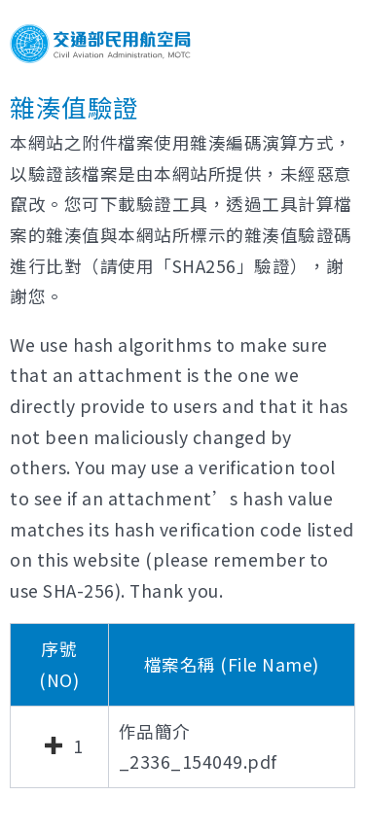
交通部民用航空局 (100, 43)
